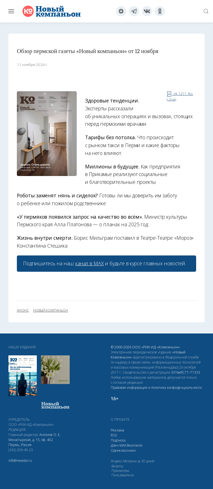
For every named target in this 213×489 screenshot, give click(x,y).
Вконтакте (134, 445)
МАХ (122, 445)
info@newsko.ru (20, 460)
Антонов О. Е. (50, 434)
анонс (23, 310)
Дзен (115, 445)
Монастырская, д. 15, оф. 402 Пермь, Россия (30, 442)
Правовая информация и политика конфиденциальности (156, 387)
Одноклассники (123, 450)
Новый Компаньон (50, 310)
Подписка (118, 440)
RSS (114, 435)
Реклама (117, 430)
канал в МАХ (89, 263)
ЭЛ (185, 372)
